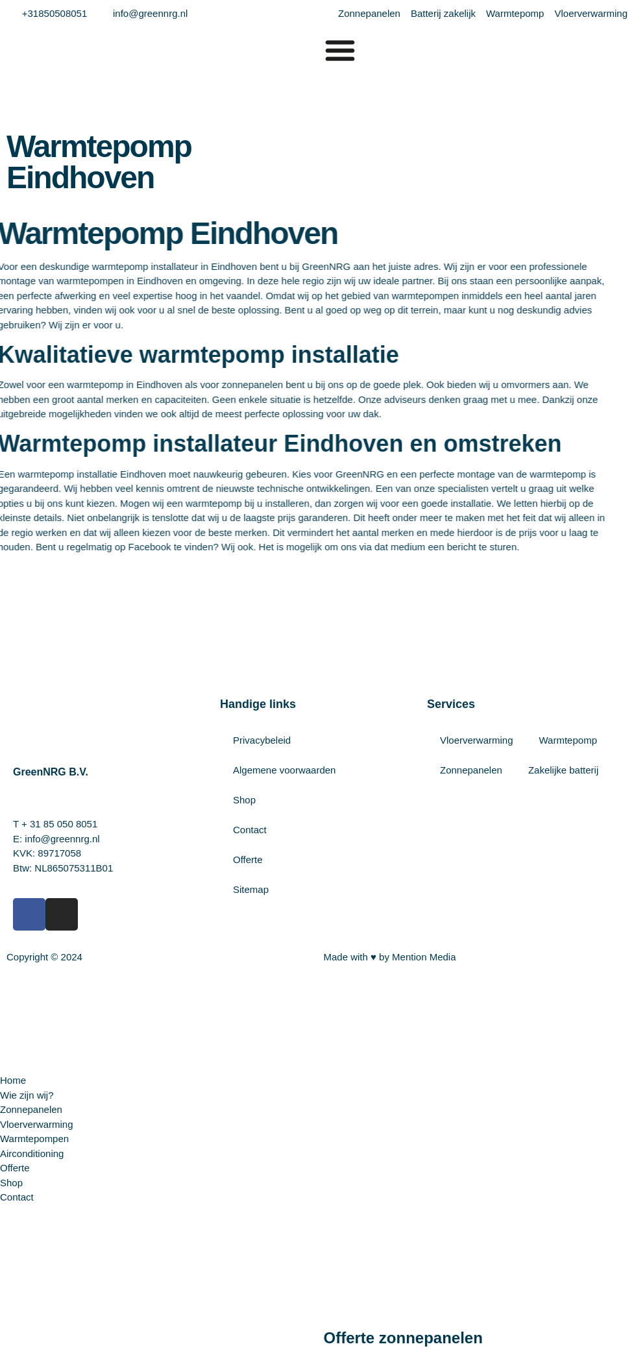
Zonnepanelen (471, 769)
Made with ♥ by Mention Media (390, 956)
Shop (244, 799)
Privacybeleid (262, 740)
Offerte (248, 859)
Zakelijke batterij (563, 769)
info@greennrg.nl (62, 838)
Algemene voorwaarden (284, 769)
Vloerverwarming (476, 740)
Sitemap (251, 889)
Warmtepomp (568, 740)
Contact (250, 829)
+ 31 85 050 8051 (59, 823)
